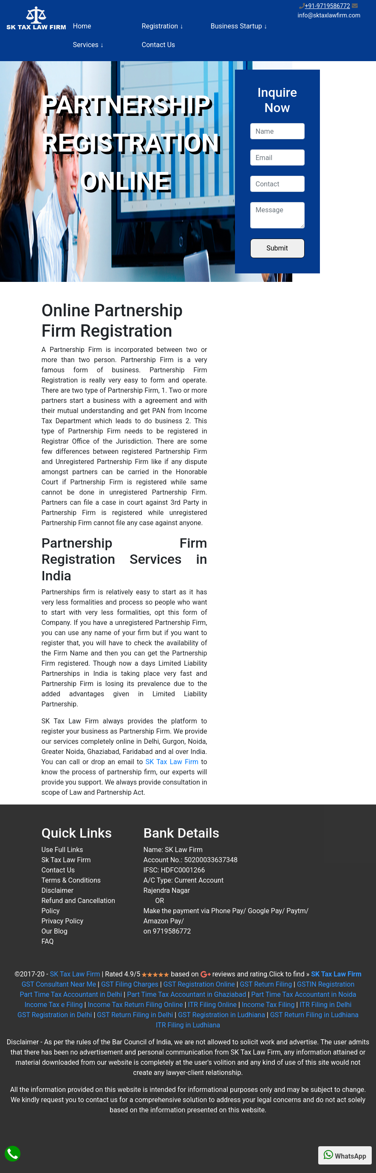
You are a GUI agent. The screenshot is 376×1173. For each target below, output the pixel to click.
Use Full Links (62, 850)
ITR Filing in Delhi (325, 1005)
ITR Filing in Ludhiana (188, 1025)
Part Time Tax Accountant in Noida (303, 994)
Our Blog (55, 931)
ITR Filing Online (212, 1005)
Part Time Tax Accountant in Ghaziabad (186, 994)
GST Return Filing (266, 984)
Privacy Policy (63, 921)
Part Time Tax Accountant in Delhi (71, 994)
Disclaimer (58, 890)
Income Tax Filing (268, 1005)
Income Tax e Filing (54, 1005)
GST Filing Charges (129, 984)
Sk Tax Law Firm (66, 860)
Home (82, 26)
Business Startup (239, 26)
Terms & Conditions (71, 880)
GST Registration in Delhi (54, 1015)
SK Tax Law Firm (172, 762)
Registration (163, 26)
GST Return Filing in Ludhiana (314, 1015)
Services (88, 45)
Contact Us (158, 45)
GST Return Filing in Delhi (135, 1015)
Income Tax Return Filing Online (135, 1005)
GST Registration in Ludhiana (221, 1015)
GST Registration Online (199, 984)
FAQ (48, 941)
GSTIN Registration (325, 984)
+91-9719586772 (327, 6)
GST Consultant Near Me (59, 984)
